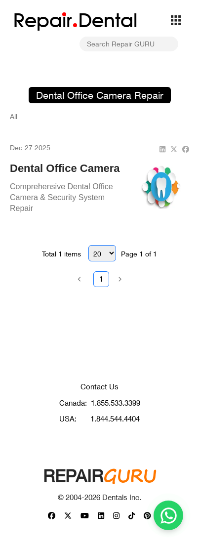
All (13, 116)
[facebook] (185, 149)
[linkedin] (162, 149)
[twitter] (173, 149)
